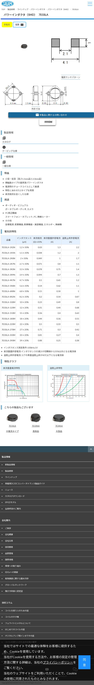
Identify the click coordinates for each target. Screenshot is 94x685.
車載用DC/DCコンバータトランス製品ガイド (25, 483)
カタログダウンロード (15, 496)
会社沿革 (9, 541)
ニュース (9, 490)
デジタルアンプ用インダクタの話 (19, 636)
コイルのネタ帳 (12, 617)
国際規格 (9, 559)
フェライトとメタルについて (18, 623)
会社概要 (9, 534)
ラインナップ (11, 477)
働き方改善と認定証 (14, 591)
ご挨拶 (8, 528)
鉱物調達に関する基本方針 (17, 578)
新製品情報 (10, 464)
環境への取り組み (13, 566)
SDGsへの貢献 (11, 572)
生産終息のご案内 (13, 508)
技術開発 (9, 547)
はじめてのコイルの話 (15, 629)
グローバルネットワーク (16, 585)
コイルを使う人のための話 (17, 610)
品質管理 (9, 553)
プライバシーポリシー (58, 662)
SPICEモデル (10, 502)
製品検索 (9, 471)
